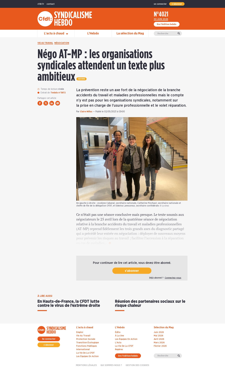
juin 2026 (159, 332)
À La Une (119, 336)
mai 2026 (158, 336)
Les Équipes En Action (126, 339)
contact (51, 4)
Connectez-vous (173, 278)
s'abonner (177, 4)
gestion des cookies (137, 365)
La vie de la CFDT (85, 353)
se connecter (160, 4)
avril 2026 (159, 339)
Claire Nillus (86, 112)
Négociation (61, 43)
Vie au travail (45, 43)
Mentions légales (86, 365)
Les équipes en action (87, 356)
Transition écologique (87, 343)
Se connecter (48, 339)
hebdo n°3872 (58, 93)
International (83, 349)
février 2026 (160, 346)
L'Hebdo (93, 33)
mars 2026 (159, 343)
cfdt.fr (41, 4)
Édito (117, 332)
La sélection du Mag (130, 33)
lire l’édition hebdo (166, 24)
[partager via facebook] (40, 103)
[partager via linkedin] (51, 103)
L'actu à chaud (56, 33)
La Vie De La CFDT (124, 346)
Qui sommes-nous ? (111, 365)
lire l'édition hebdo (128, 356)
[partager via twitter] (45, 103)
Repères (119, 349)
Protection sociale (85, 339)
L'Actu (118, 343)
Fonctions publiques (86, 346)
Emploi (79, 332)
